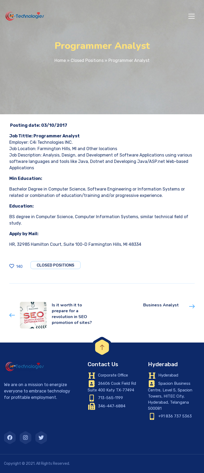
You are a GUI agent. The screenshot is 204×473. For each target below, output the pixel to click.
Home (60, 60)
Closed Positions (87, 60)
